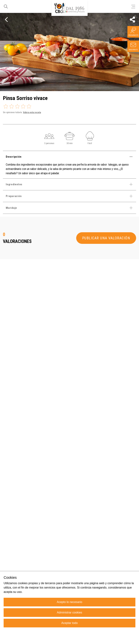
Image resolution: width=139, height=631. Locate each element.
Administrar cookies (69, 612)
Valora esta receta (32, 112)
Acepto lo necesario (69, 602)
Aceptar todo (69, 622)
